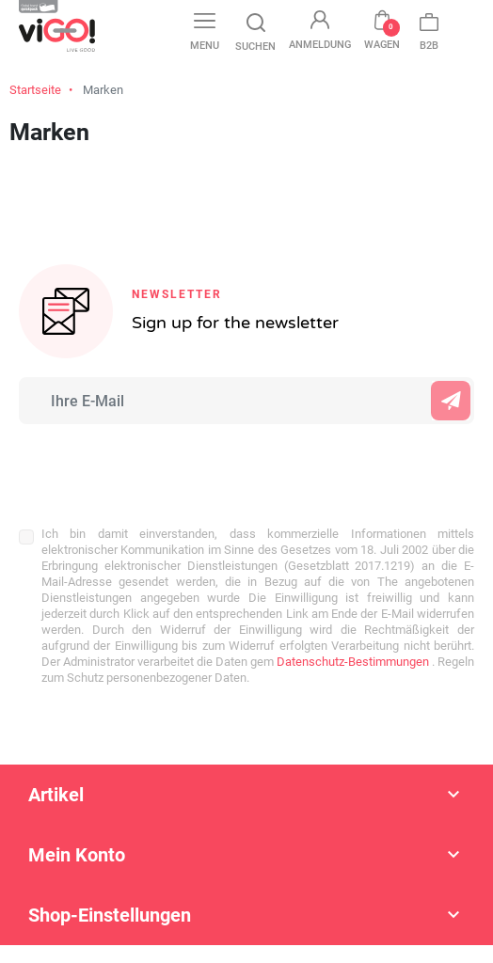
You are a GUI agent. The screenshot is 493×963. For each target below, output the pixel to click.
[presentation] (142, 465)
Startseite (35, 90)
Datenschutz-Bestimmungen (351, 662)
